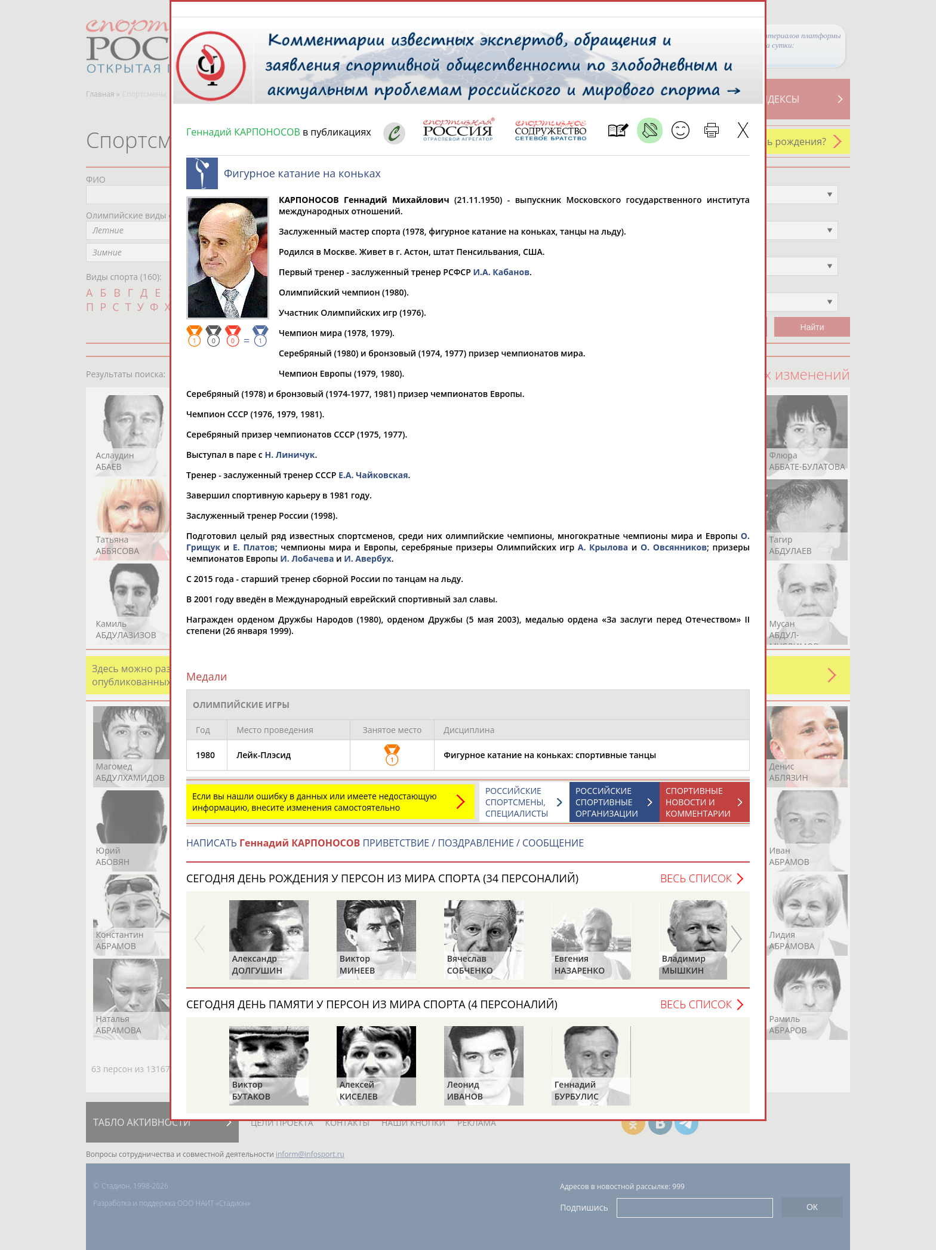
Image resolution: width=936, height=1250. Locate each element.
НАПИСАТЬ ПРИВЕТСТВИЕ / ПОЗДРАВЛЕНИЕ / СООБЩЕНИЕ (385, 848)
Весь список (696, 884)
